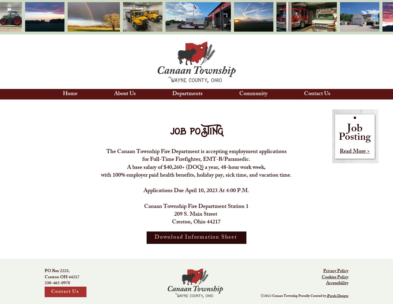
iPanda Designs (337, 296)
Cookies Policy (335, 277)
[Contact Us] (65, 292)
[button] (125, 94)
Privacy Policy (335, 271)
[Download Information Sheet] (196, 237)
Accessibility (337, 283)
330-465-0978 (57, 283)
